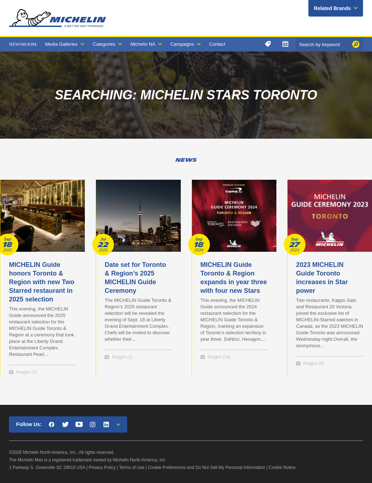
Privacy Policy (102, 467)
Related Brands (332, 8)
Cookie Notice (282, 467)
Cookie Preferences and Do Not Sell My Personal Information (206, 467)
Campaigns (182, 44)
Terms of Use (131, 467)
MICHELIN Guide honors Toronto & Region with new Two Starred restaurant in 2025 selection (41, 282)
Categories (104, 44)
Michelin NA (142, 44)
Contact (217, 44)
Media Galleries (61, 44)
